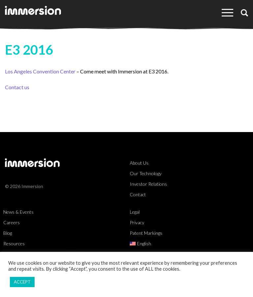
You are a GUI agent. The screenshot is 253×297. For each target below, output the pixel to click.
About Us (139, 163)
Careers (11, 222)
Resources (14, 243)
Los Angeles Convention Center (40, 71)
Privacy (137, 222)
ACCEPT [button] (22, 281)
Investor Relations (148, 184)
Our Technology (146, 173)
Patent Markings (146, 233)
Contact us (17, 87)
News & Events (18, 212)
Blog (7, 233)
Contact (138, 194)
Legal (135, 212)
